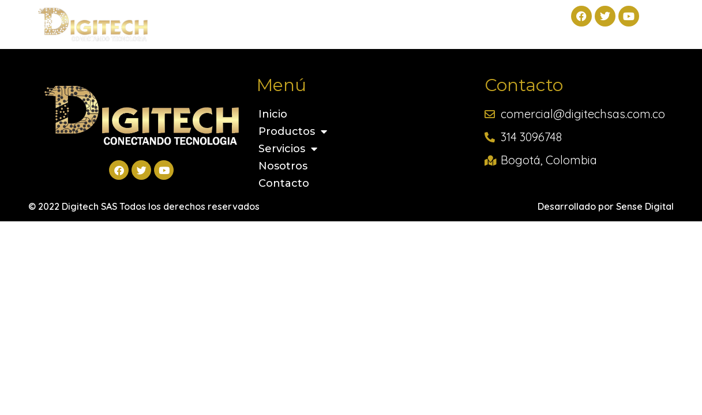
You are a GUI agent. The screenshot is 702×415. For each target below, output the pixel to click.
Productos (261, 19)
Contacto (497, 19)
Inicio (189, 19)
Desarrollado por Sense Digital (606, 206)
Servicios (347, 19)
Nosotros (424, 19)
